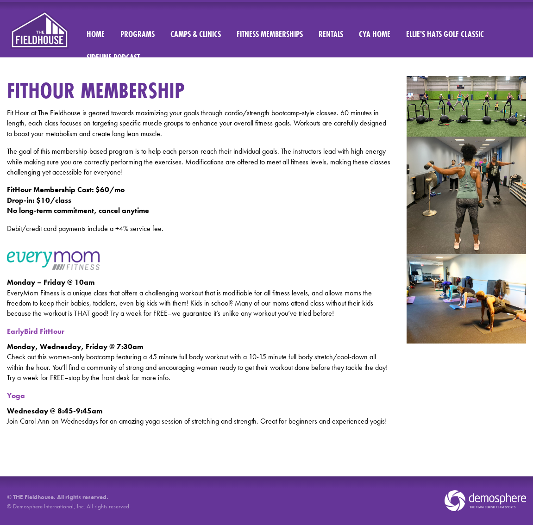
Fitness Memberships (270, 34)
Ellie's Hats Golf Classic (445, 34)
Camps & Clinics (195, 34)
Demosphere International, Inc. (49, 506)
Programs (137, 34)
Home (96, 34)
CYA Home (374, 34)
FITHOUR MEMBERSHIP (96, 90)
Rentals (331, 34)
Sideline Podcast (113, 57)
